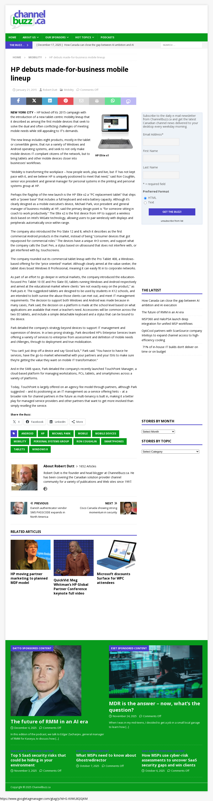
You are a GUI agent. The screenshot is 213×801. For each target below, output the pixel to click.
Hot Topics (83, 37)
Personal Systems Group (51, 441)
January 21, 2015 (26, 90)
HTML (152, 198)
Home (12, 37)
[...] (57, 738)
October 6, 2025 (155, 770)
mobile (83, 433)
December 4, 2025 (25, 728)
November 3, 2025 (25, 770)
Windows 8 (40, 449)
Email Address (153, 134)
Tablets (19, 449)
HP (43, 433)
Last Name (150, 167)
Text (151, 202)
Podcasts (107, 37)
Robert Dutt (50, 90)
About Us (29, 37)
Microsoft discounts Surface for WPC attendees (113, 578)
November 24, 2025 (125, 716)
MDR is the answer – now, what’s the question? (154, 706)
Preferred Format (156, 191)
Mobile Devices (105, 433)
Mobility (69, 90)
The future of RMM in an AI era (163, 312)
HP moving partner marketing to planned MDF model (29, 578)
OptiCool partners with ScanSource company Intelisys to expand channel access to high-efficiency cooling (172, 335)
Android (27, 433)
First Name (150, 151)
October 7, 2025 (89, 766)
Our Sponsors (55, 37)
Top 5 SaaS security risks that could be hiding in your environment (38, 760)
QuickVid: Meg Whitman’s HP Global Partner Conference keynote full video (71, 586)
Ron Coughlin (87, 441)
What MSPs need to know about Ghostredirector (106, 757)
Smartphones (114, 441)
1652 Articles (87, 466)
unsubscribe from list (172, 220)
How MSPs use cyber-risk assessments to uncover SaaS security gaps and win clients (169, 760)
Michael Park (61, 433)
